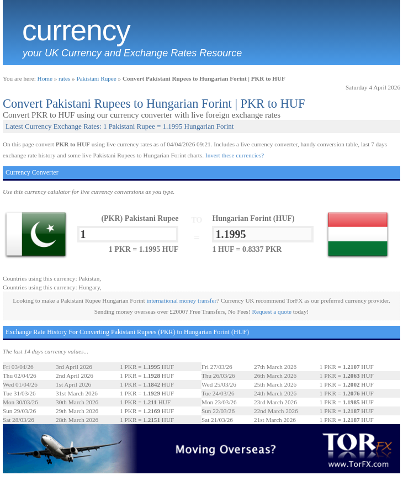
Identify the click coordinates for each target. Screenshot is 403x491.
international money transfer (181, 300)
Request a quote (271, 311)
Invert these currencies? (234, 155)
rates (64, 78)
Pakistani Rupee (96, 78)
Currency (76, 30)
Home (45, 78)
